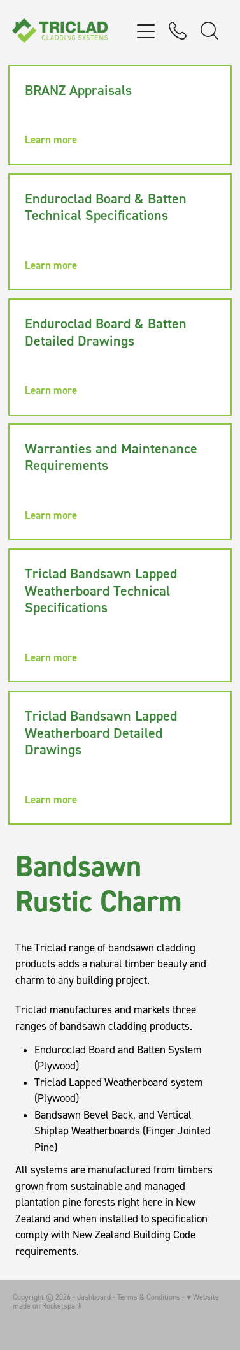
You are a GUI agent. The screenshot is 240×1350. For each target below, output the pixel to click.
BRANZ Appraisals (78, 90)
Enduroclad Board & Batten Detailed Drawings (106, 331)
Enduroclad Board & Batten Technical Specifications (106, 206)
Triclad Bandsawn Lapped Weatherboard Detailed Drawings (101, 732)
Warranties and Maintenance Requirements (111, 456)
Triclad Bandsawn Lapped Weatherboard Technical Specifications (101, 590)
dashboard (94, 1297)
